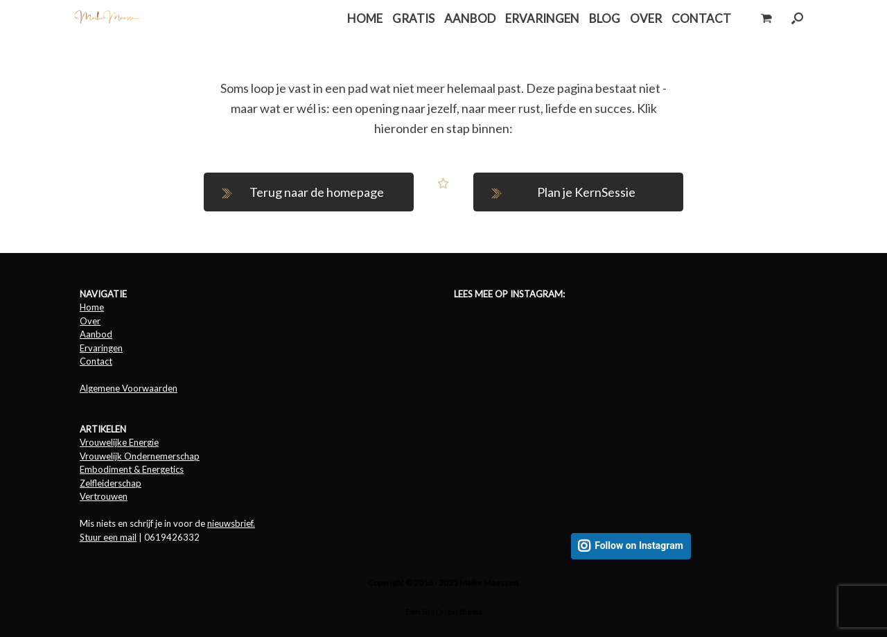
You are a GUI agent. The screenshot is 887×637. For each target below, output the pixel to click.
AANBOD (469, 18)
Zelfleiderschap (110, 483)
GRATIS (413, 18)
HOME (365, 18)
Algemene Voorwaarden (128, 388)
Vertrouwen (104, 496)
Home (92, 307)
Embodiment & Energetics (132, 469)
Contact (96, 361)
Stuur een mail (108, 537)
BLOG (604, 18)
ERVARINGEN (542, 18)
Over (90, 320)
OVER (646, 18)
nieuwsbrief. (231, 523)
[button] (797, 18)
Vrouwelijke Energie (119, 442)
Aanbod (96, 334)
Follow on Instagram (639, 546)
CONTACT (701, 18)
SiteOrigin (439, 611)
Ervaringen (101, 348)
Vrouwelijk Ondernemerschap (140, 456)
